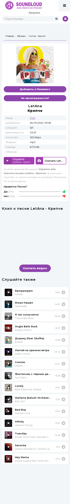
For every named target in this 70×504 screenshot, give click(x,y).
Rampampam (24, 290)
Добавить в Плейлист (35, 89)
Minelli (19, 294)
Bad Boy (20, 409)
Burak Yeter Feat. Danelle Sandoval (32, 436)
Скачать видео (35, 268)
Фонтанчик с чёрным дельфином (33, 373)
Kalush (19, 341)
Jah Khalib (21, 306)
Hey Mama (22, 457)
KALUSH (20, 401)
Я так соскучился (27, 314)
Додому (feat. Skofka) (29, 338)
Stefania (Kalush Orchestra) (33, 397)
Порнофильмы (24, 318)
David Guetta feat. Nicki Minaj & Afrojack (33, 460)
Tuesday (21, 433)
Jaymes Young (23, 425)
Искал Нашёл (24, 302)
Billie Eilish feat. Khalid (28, 389)
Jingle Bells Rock (26, 326)
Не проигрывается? (35, 98)
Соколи (20, 362)
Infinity (19, 421)
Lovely (19, 385)
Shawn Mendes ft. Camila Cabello (33, 448)
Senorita (20, 445)
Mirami (19, 365)
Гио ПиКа (20, 377)
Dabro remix (22, 353)
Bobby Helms (23, 329)
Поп (32, 117)
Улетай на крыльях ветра (32, 350)
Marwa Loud (22, 413)
